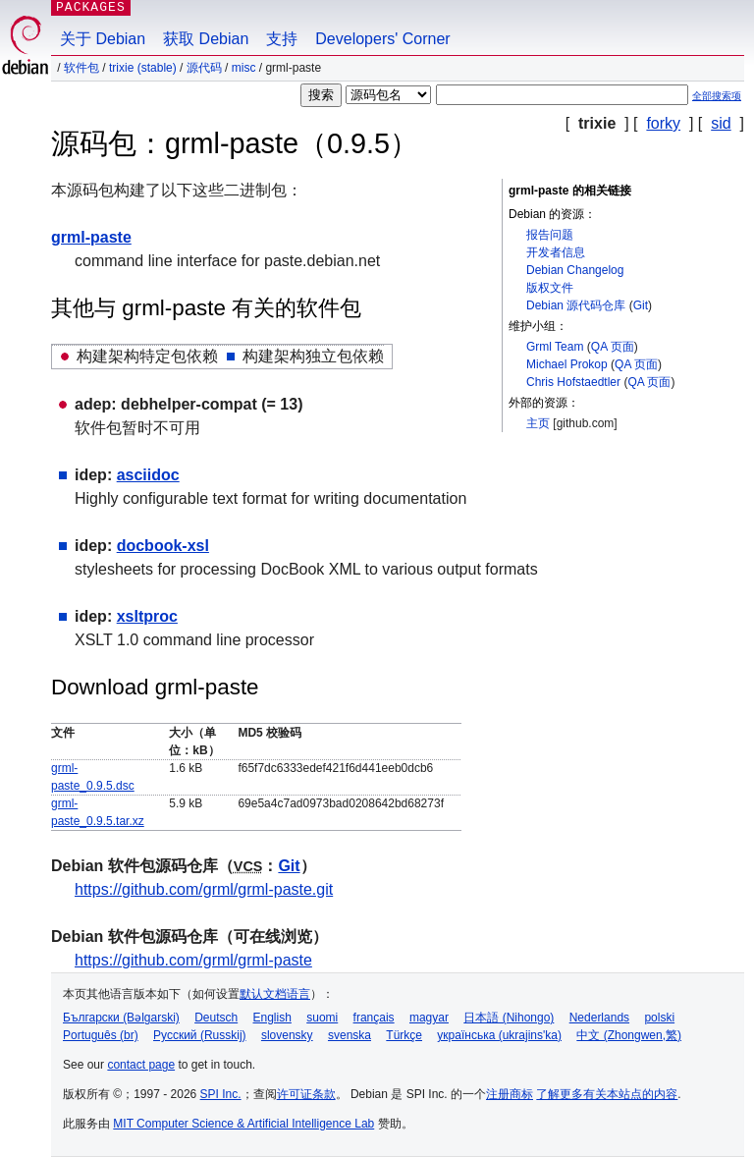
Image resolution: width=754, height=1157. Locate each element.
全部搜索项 (716, 95)
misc (244, 68)
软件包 (81, 68)
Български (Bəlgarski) (121, 1017)
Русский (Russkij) (199, 1035)
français (374, 1017)
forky (663, 123)
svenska (349, 1035)
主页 (538, 423)
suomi (322, 1017)
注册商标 (509, 1094)
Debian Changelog (574, 270)
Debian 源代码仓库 (575, 305)
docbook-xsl (163, 545)
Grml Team (554, 347)
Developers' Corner (382, 38)
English (272, 1017)
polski (659, 1017)
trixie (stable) (143, 68)
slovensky (287, 1035)
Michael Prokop (567, 364)
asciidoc (148, 475)
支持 (281, 38)
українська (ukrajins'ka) (499, 1035)
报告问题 (549, 235)
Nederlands (599, 1017)
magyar (429, 1017)
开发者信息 (555, 252)
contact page (141, 1065)
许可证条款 (306, 1094)
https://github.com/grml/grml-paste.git (204, 889)
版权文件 (549, 288)
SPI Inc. (221, 1094)
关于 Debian (102, 38)
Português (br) (100, 1035)
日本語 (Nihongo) (508, 1017)
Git (640, 305)
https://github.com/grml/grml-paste (193, 960)
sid (720, 123)
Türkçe (404, 1035)
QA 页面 (612, 347)
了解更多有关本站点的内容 (606, 1094)
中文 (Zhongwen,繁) (628, 1035)
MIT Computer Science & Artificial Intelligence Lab (243, 1123)
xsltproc (147, 616)
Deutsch (216, 1017)
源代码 (204, 68)
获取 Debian (205, 38)
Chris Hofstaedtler (573, 382)
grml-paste (91, 237)
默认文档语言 (275, 994)
